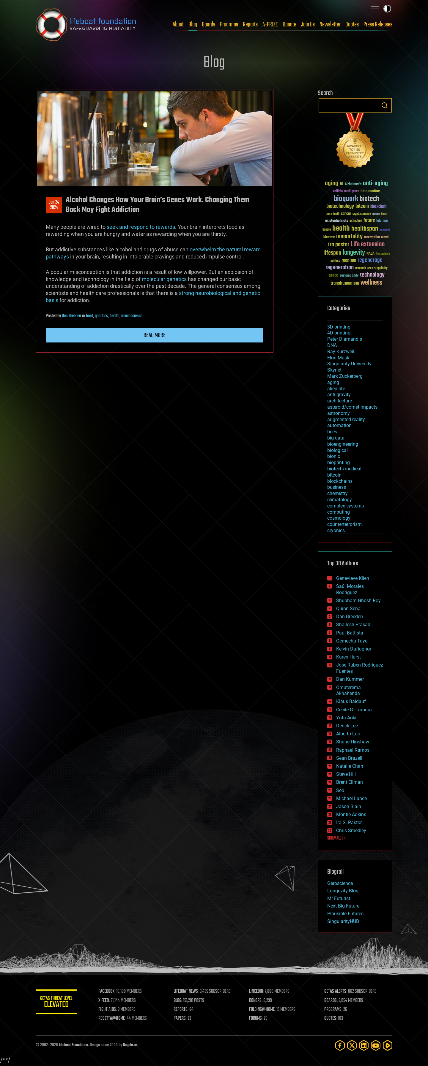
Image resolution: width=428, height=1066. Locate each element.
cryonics (336, 530)
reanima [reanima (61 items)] (349, 260)
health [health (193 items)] (341, 228)
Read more (155, 335)
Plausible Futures (345, 913)
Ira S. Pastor (349, 822)
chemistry (337, 493)
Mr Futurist (338, 898)
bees (332, 431)
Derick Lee (347, 726)
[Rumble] (387, 1045)
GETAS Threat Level (56, 1003)
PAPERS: (180, 1018)
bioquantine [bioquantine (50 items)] (370, 190)
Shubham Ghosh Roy (358, 600)
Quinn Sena (348, 608)
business (336, 487)
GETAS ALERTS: (336, 991)
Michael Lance (351, 798)
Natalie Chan (349, 766)
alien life (336, 388)
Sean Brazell (349, 758)
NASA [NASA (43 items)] (370, 253)
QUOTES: (331, 1018)
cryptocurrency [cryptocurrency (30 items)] (362, 214)
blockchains (340, 481)
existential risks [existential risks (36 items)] (336, 221)
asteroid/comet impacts (352, 407)
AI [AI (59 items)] (341, 184)
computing (338, 512)
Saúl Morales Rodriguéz (350, 589)
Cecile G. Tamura (354, 710)
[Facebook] (340, 1045)
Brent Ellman (349, 782)
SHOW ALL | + (336, 838)
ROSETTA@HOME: (112, 1018)
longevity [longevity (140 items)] (354, 253)
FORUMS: (256, 1018)
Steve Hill (346, 774)
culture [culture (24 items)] (376, 214)
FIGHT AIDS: (108, 1009)
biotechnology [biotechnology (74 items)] (340, 206)
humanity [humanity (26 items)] (385, 230)
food (89, 316)
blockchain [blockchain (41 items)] (378, 206)
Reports (250, 24)
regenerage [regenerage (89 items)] (370, 260)
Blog (192, 24)
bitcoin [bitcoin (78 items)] (362, 206)
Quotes (352, 24)
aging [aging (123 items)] (331, 183)
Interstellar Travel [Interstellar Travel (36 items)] (376, 237)
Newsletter (330, 24)
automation (339, 425)
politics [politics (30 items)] (335, 261)
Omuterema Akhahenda (348, 691)
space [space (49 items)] (333, 275)
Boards (208, 24)
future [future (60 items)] (369, 220)
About (178, 24)
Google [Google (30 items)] (326, 230)
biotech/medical (344, 469)
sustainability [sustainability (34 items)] (349, 276)
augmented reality (346, 419)
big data (335, 438)
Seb (340, 790)
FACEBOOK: (107, 991)
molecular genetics (164, 279)
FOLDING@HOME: (262, 1009)
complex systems (345, 506)
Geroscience (340, 883)
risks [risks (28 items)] (370, 268)
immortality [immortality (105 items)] (349, 236)
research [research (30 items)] (360, 268)
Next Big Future (343, 906)
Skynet (334, 370)
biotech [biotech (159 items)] (369, 199)
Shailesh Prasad (353, 624)
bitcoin (334, 475)
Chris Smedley (351, 830)
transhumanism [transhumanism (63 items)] (345, 283)
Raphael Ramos (352, 750)
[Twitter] (352, 1045)
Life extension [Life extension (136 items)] (368, 244)
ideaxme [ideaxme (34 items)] (329, 238)
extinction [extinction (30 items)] (356, 221)
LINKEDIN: (256, 991)
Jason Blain (348, 806)
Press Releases (378, 24)
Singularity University (349, 364)
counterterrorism (344, 524)
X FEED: (104, 1001)
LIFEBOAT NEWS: (186, 991)
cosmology (338, 518)
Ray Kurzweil (340, 351)
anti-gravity (339, 394)
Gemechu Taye (351, 641)
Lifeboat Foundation (73, 1045)
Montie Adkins (351, 814)
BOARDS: (331, 1001)
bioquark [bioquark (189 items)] (346, 199)
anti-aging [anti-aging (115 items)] (375, 183)
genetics (101, 316)
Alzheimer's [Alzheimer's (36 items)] (353, 184)
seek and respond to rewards (141, 227)
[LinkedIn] (364, 1045)
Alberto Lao (348, 734)
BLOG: (178, 1001)
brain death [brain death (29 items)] (332, 214)
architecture (339, 401)
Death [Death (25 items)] (384, 214)
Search (384, 105)
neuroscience (131, 316)
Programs (229, 24)
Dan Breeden (71, 316)
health (114, 316)
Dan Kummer (350, 679)
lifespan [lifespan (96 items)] (332, 253)
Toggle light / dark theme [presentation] (387, 8)
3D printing (338, 327)
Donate (289, 24)
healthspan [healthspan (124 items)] (364, 229)
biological (337, 450)
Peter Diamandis (344, 339)
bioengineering (342, 444)
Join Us (308, 24)
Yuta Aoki (346, 718)
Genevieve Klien (352, 578)
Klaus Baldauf (351, 701)
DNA (332, 345)
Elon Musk (338, 358)
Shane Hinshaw (352, 742)
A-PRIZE (270, 24)
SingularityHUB (343, 921)
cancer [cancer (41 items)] (346, 214)
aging (333, 382)
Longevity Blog (342, 891)
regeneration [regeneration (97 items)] (339, 267)
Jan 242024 (54, 205)
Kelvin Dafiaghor (353, 649)
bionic (333, 456)
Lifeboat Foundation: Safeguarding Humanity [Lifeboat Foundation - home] (86, 24)
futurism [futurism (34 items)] (382, 221)
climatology (339, 499)
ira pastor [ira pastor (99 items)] (338, 244)
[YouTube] (375, 1045)
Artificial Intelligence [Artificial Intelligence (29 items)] (346, 191)
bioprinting (338, 462)
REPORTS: (181, 1009)
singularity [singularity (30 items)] (381, 268)
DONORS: (256, 1001)
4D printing (338, 333)
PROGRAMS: (334, 1009)
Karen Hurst (348, 657)
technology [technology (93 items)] (372, 275)
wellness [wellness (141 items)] (371, 283)
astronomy (338, 413)
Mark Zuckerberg (345, 376)
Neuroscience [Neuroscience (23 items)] (383, 254)
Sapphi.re (130, 1045)
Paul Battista (349, 633)
